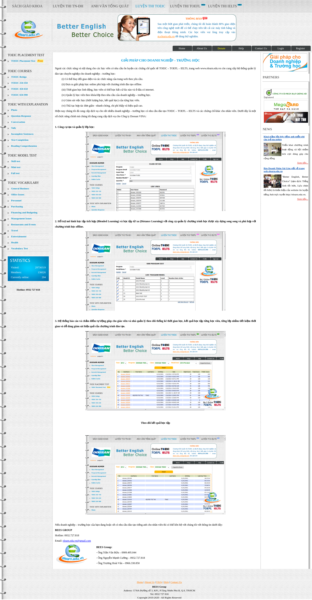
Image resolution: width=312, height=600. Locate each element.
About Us (149, 582)
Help (166, 582)
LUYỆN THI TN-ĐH (68, 6)
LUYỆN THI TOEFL (187, 6)
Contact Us (176, 582)
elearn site (70, 30)
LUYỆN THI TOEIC (150, 6)
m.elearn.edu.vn (166, 36)
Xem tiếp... (302, 162)
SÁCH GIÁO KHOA (27, 6)
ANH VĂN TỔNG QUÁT (110, 6)
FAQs (159, 582)
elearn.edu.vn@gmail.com (77, 540)
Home (140, 582)
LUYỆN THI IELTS (225, 6)
